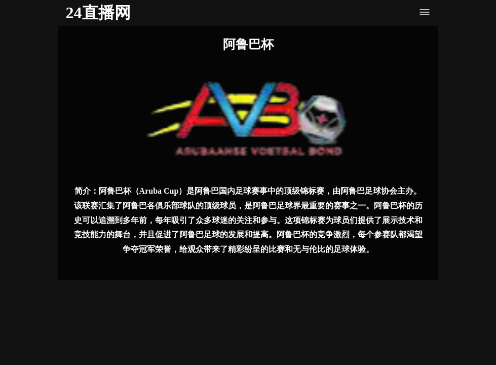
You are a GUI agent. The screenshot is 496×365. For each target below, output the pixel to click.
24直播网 (98, 13)
